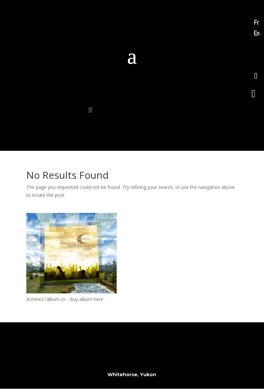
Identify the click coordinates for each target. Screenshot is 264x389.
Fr (256, 22)
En (256, 33)
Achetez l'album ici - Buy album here (64, 299)
